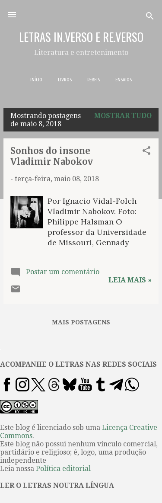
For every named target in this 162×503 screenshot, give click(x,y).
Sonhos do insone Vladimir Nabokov (51, 156)
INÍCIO (36, 80)
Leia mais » (130, 280)
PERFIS (93, 80)
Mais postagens (81, 322)
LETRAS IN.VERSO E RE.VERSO (81, 36)
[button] (146, 152)
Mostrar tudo (123, 116)
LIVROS (65, 80)
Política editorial (63, 469)
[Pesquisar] (150, 17)
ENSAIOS (123, 80)
